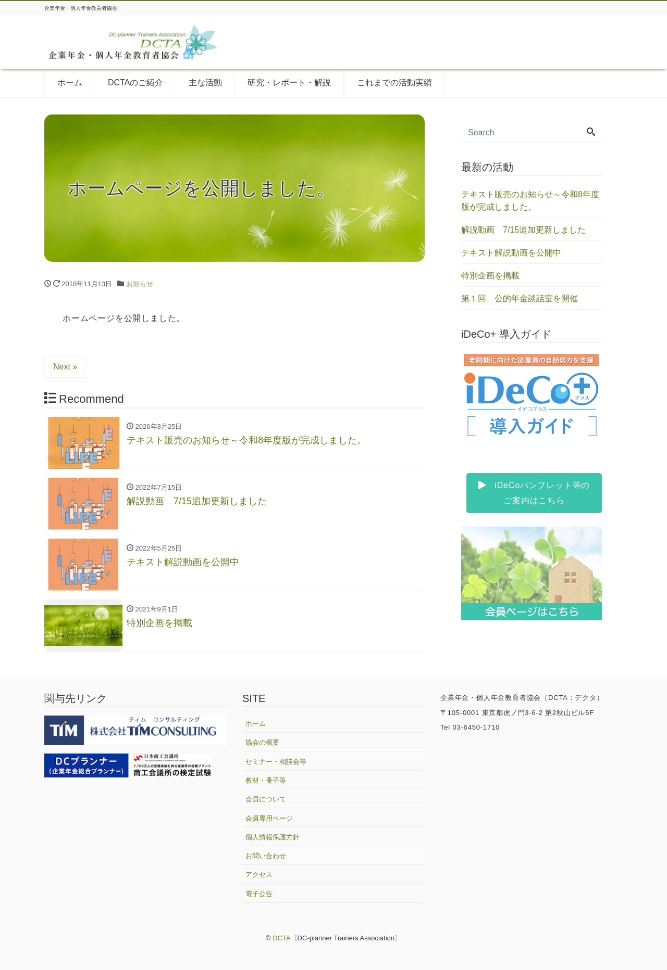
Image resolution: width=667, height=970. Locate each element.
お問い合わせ (265, 856)
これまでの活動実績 (394, 82)
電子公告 (259, 894)
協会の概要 (262, 742)
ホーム (69, 82)
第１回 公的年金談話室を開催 (519, 298)
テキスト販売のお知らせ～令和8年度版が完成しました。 (530, 200)
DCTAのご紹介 (135, 82)
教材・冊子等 (265, 780)
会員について (265, 799)
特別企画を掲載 (490, 275)
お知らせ (139, 284)
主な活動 (205, 82)
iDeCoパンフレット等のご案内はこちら (534, 493)
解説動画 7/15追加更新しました (523, 229)
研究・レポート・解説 (289, 82)
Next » (65, 366)
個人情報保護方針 (272, 837)
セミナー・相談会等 (275, 761)
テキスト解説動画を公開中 (511, 252)
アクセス (259, 874)
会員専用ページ (269, 818)
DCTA (281, 938)
